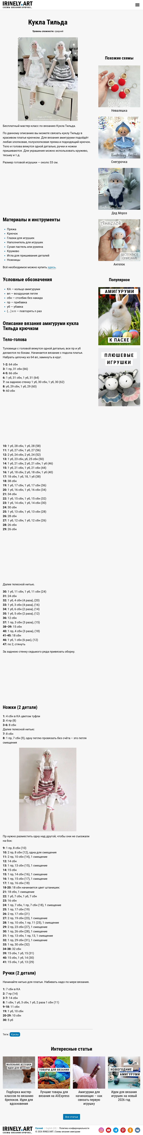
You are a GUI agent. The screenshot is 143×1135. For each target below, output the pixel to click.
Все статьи (71, 1116)
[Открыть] (137, 5)
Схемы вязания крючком (18, 4)
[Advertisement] (48, 190)
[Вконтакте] (137, 1130)
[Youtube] (108, 1130)
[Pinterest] (123, 1130)
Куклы (15, 1034)
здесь (52, 267)
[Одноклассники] (130, 1130)
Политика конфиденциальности (74, 1128)
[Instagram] (101, 1130)
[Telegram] (115, 1130)
